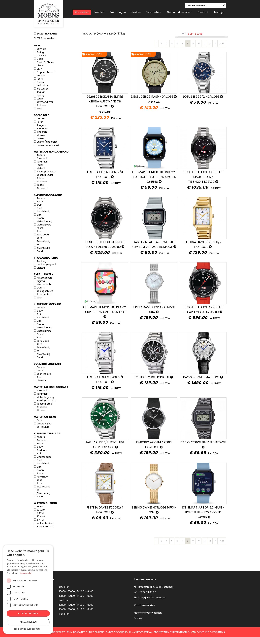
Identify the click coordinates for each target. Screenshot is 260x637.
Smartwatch (44, 294)
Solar (39, 297)
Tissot (40, 108)
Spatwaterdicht (46, 526)
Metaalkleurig (44, 221)
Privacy (138, 618)
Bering (40, 52)
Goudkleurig (43, 211)
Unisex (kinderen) (47, 141)
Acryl (39, 420)
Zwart (40, 251)
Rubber (41, 178)
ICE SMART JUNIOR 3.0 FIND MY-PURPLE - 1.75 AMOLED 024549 (105, 311)
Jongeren (42, 128)
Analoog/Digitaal (46, 264)
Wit (38, 244)
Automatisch (44, 277)
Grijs (39, 214)
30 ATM (41, 516)
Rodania (41, 105)
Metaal (41, 168)
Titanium (42, 188)
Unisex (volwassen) (48, 145)
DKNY (40, 68)
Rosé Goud (43, 340)
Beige (40, 443)
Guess (40, 82)
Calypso (41, 55)
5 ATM (40, 519)
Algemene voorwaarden (148, 612)
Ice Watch (43, 88)
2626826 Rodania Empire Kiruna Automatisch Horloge (105, 101)
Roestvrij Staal (45, 175)
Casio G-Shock (45, 62)
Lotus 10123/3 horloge (154, 377)
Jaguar (41, 92)
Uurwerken (82, 12)
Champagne (44, 456)
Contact (202, 12)
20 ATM (41, 509)
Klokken (136, 12)
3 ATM (40, 513)
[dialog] (28, 589)
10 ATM (40, 506)
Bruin (39, 204)
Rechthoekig (44, 374)
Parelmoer (43, 476)
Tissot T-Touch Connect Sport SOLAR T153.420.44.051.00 (203, 177)
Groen (40, 218)
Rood (39, 231)
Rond (39, 377)
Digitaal (41, 267)
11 (204, 43)
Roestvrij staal (45, 403)
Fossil (40, 78)
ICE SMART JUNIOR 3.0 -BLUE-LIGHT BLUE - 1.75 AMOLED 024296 (203, 512)
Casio (40, 59)
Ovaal (40, 370)
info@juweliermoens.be (149, 597)
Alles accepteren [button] (28, 613)
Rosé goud (43, 234)
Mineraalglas (44, 423)
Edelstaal (42, 158)
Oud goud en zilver (179, 12)
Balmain (41, 49)
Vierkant (41, 380)
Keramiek (42, 161)
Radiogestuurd (45, 291)
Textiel (40, 185)
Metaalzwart (44, 224)
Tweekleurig (43, 241)
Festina (41, 75)
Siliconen (42, 181)
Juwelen (99, 12)
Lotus (40, 98)
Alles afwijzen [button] (28, 621)
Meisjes (41, 135)
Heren (40, 122)
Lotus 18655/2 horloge (203, 97)
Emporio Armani (46, 72)
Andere (41, 155)
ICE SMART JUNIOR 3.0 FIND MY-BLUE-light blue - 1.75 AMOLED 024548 (154, 177)
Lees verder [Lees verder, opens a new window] (26, 573)
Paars (40, 228)
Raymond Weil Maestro (203, 377)
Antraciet (42, 440)
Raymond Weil (45, 102)
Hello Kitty (42, 85)
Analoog (41, 261)
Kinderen (42, 131)
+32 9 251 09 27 (145, 592)
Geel (39, 208)
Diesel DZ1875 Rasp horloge (154, 97)
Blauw (40, 201)
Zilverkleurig (43, 248)
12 (210, 43)
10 (199, 43)
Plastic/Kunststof (46, 171)
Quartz (41, 287)
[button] (28, 628)
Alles (222, 43)
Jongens (41, 125)
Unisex (40, 138)
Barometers (153, 12)
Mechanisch (44, 284)
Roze (39, 238)
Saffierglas (43, 427)
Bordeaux (42, 450)
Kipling (40, 95)
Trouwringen (118, 12)
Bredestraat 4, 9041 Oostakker (153, 587)
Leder (40, 165)
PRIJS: (184, 33)
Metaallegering (45, 397)
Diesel (40, 65)
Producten (89, 33)
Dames (41, 118)
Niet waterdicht (45, 523)
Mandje (219, 12)
